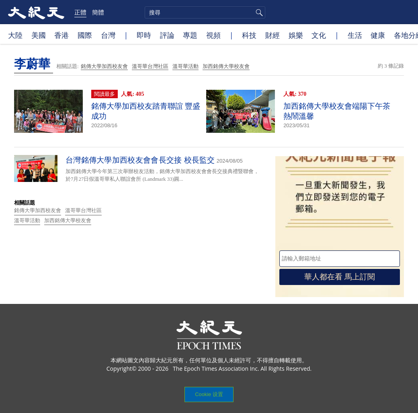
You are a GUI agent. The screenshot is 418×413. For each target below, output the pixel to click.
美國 (38, 35)
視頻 (213, 35)
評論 (167, 35)
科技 (249, 35)
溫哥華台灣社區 (150, 66)
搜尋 (258, 12)
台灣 (108, 35)
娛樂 (296, 35)
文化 (318, 35)
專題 (190, 35)
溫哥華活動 (185, 66)
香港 (61, 35)
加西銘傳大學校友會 (226, 66)
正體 (80, 12)
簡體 (98, 12)
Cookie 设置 (209, 394)
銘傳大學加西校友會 (104, 66)
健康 (378, 35)
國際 (85, 35)
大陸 (15, 35)
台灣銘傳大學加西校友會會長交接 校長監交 (140, 160)
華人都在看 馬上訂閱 (339, 277)
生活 (355, 35)
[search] (205, 12)
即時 (144, 35)
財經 (272, 35)
